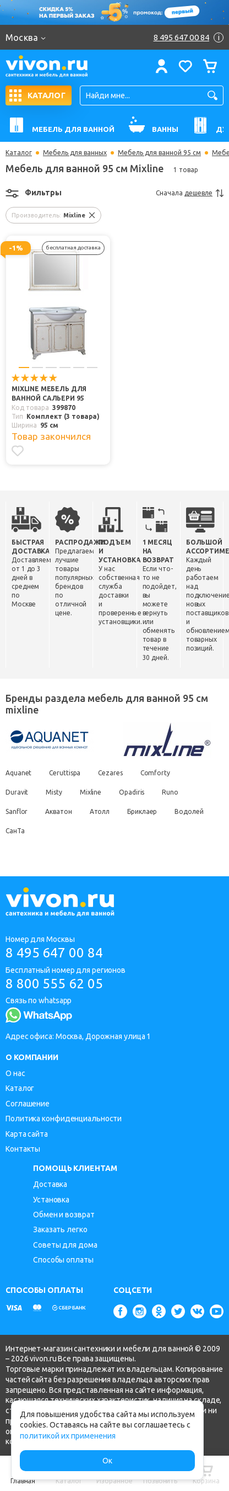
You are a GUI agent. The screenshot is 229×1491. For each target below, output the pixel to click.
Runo (170, 792)
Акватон (58, 811)
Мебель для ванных (75, 153)
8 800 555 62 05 (54, 983)
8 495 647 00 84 (54, 952)
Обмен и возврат (64, 1214)
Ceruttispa (64, 772)
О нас (15, 1073)
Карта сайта (27, 1134)
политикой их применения (68, 1435)
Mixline (90, 792)
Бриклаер (142, 811)
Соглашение (28, 1103)
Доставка (50, 1184)
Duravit (17, 792)
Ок (107, 1460)
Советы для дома (65, 1244)
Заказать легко (60, 1229)
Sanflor (17, 811)
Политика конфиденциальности (64, 1118)
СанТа (15, 830)
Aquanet (18, 772)
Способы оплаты (63, 1259)
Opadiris (131, 792)
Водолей (189, 811)
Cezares (110, 772)
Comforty (155, 772)
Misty (54, 792)
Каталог (19, 153)
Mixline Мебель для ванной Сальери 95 (49, 393)
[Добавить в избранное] (18, 450)
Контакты (23, 1148)
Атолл (100, 811)
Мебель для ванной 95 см (159, 153)
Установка (51, 1199)
